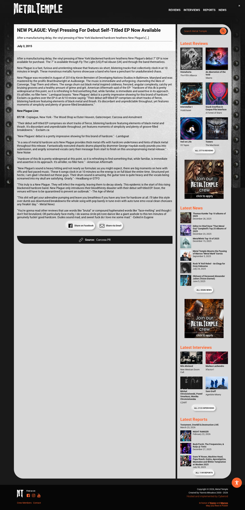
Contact (37, 503)
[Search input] (201, 31)
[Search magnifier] (223, 31)
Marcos (224, 503)
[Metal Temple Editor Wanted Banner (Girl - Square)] (204, 197)
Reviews (174, 10)
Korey (213, 503)
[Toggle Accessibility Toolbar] (236, 482)
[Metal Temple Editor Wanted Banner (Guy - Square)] (204, 337)
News (222, 10)
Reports (209, 10)
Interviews (192, 10)
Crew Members (24, 503)
